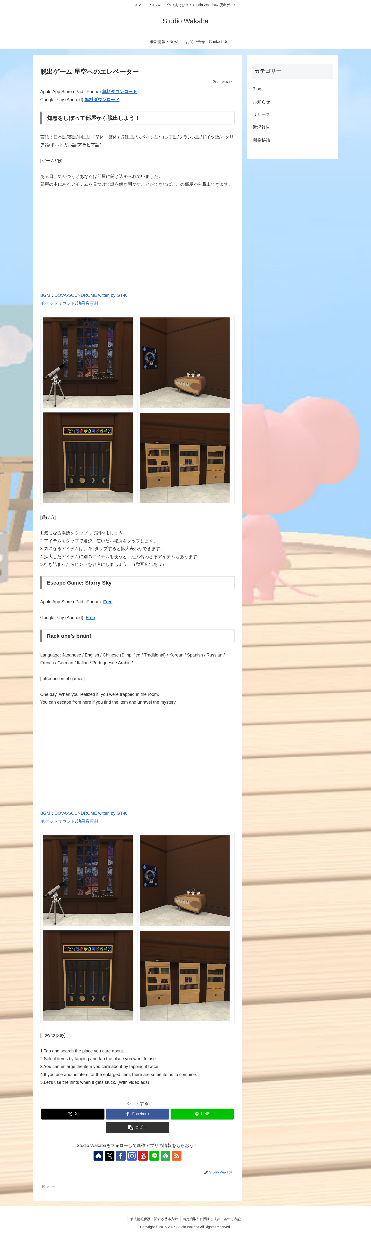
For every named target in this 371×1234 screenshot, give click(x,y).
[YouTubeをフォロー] (143, 1156)
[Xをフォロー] (109, 1156)
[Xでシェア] (72, 1114)
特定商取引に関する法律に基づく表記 (212, 1219)
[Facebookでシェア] (137, 1114)
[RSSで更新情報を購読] (176, 1156)
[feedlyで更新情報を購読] (165, 1156)
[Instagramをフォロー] (132, 1156)
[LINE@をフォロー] (154, 1156)
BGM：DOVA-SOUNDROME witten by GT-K (83, 295)
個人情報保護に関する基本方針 (154, 1219)
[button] (137, 1127)
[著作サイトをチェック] (98, 1156)
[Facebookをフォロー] (121, 1156)
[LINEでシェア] (202, 1114)
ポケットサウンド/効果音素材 (69, 303)
